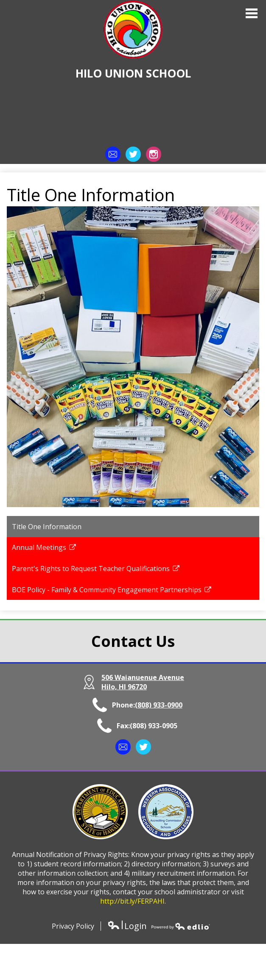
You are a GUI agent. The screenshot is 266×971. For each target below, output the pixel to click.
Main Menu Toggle (252, 13)
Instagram (153, 156)
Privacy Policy (73, 926)
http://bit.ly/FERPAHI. (133, 901)
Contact (112, 156)
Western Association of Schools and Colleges (165, 811)
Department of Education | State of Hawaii (100, 811)
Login (127, 926)
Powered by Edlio (180, 926)
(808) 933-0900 (158, 705)
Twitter (133, 156)
